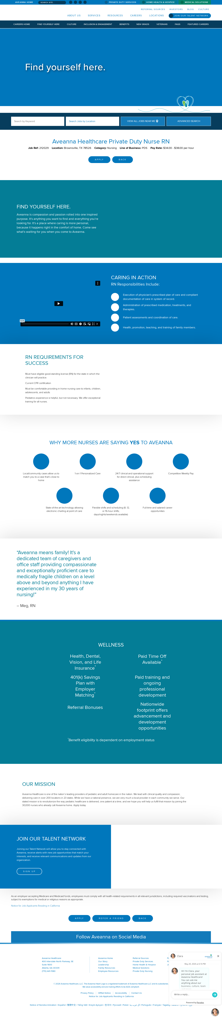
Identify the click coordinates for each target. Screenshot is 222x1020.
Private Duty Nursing (142, 971)
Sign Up (29, 871)
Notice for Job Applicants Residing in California (35, 905)
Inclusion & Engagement (98, 24)
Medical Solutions (196, 2)
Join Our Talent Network (191, 15)
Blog (190, 9)
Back (122, 159)
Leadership (103, 964)
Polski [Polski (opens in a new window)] (125, 1005)
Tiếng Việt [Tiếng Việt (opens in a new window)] (82, 1005)
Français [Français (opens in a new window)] (157, 1005)
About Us (74, 15)
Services (94, 15)
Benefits (124, 24)
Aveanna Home (24, 2)
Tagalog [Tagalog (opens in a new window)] (166, 1005)
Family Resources (106, 968)
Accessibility (121, 993)
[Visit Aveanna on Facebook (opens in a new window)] (70, 2)
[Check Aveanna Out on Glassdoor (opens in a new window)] (85, 2)
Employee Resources (108, 971)
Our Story (102, 961)
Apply (99, 159)
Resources (115, 15)
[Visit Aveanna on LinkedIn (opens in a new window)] (80, 2)
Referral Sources (153, 9)
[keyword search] (37, 121)
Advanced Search (188, 121)
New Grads (142, 24)
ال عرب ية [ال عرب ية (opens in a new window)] (135, 1005)
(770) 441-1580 (49, 971)
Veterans (161, 24)
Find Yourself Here (48, 24)
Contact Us (136, 993)
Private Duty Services (122, 2)
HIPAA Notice (104, 993)
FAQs (177, 24)
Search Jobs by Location (82, 121)
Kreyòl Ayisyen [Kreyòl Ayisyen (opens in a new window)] (96, 1005)
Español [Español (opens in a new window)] (62, 1005)
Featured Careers (198, 24)
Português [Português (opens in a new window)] (146, 1005)
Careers (136, 15)
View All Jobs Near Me (141, 121)
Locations (156, 15)
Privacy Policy (87, 993)
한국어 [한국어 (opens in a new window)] (108, 1005)
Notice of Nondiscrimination (43, 1005)
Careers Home (21, 24)
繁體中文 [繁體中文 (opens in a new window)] (71, 1005)
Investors (176, 9)
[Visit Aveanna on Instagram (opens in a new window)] (75, 2)
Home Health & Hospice (160, 2)
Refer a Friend (111, 918)
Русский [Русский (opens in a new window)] (117, 1005)
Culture (203, 9)
